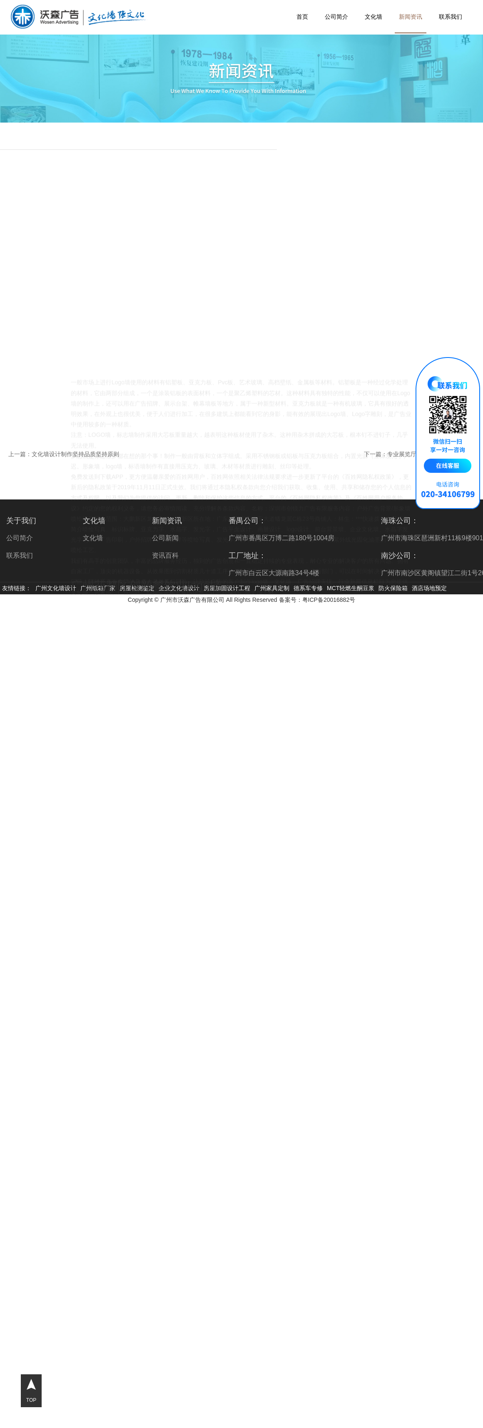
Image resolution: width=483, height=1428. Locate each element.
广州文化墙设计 (55, 588)
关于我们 (21, 521)
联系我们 (450, 16)
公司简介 (336, 16)
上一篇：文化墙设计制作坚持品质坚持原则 (63, 454)
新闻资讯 (410, 16)
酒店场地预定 (429, 588)
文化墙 (373, 16)
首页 (302, 16)
